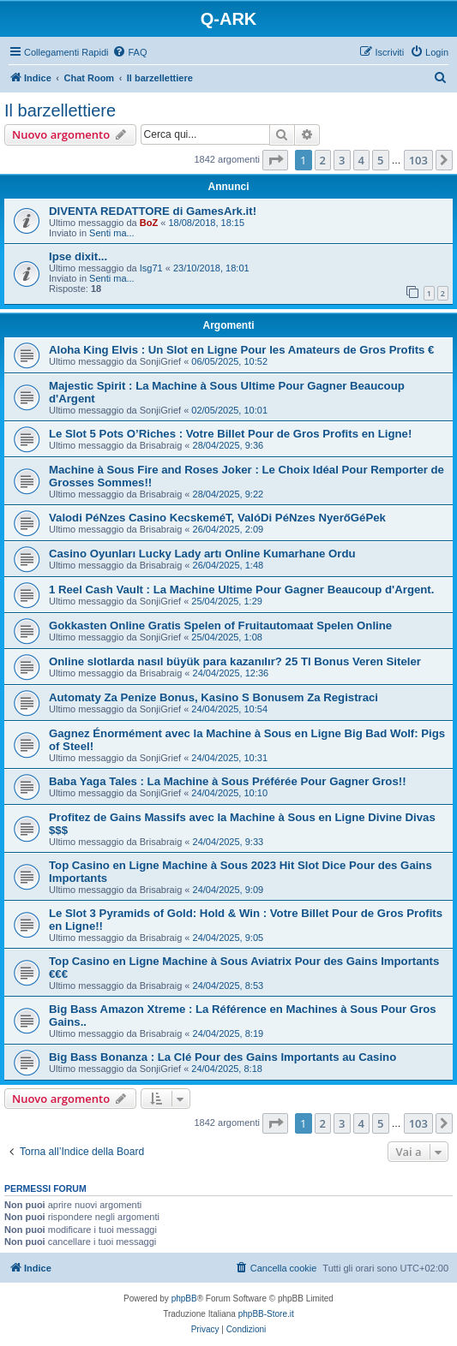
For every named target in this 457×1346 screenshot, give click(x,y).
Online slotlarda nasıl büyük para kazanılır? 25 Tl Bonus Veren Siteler (235, 661)
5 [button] (380, 160)
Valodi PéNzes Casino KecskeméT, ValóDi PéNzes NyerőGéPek (217, 517)
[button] (275, 160)
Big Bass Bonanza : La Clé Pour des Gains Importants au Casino (222, 1057)
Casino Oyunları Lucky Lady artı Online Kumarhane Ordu (202, 553)
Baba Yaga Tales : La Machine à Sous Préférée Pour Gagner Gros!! (227, 781)
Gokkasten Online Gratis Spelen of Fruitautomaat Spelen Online (220, 625)
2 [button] (323, 160)
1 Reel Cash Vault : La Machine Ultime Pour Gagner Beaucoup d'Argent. (241, 589)
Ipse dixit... (78, 256)
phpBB (184, 1298)
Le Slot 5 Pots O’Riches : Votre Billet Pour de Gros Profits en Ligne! (230, 433)
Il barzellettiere (60, 110)
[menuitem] (129, 52)
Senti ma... (112, 233)
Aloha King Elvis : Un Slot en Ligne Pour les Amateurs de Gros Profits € (241, 349)
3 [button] (342, 160)
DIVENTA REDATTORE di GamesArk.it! (152, 211)
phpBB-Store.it (266, 1314)
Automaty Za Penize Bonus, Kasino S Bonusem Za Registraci (213, 697)
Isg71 (151, 268)
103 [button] (418, 160)
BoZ (149, 222)
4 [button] (361, 160)
